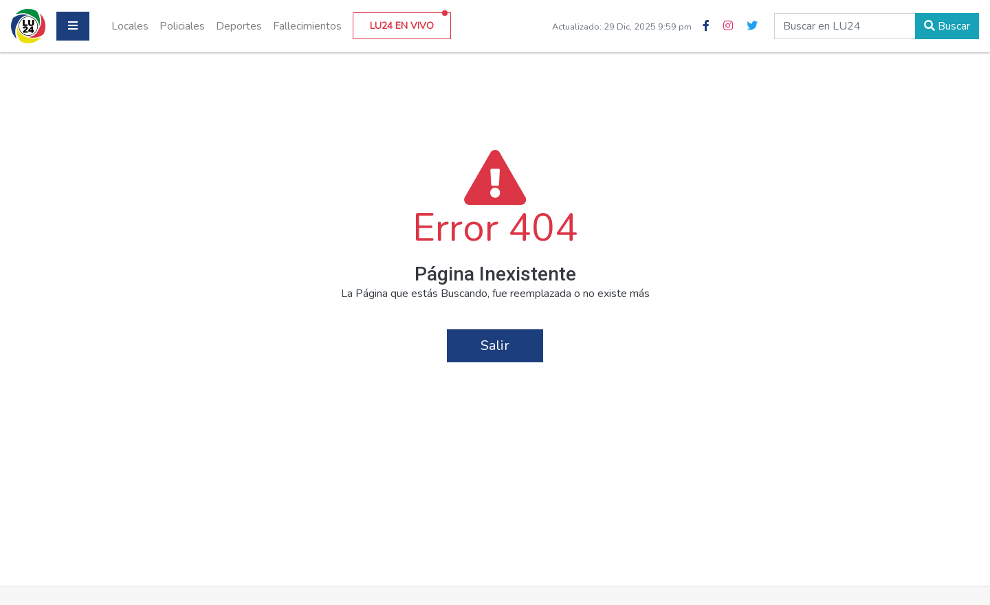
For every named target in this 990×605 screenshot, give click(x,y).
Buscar (947, 26)
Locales (129, 26)
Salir (495, 345)
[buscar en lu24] (845, 26)
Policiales (182, 26)
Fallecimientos (307, 26)
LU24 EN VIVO (409, 22)
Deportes (239, 26)
